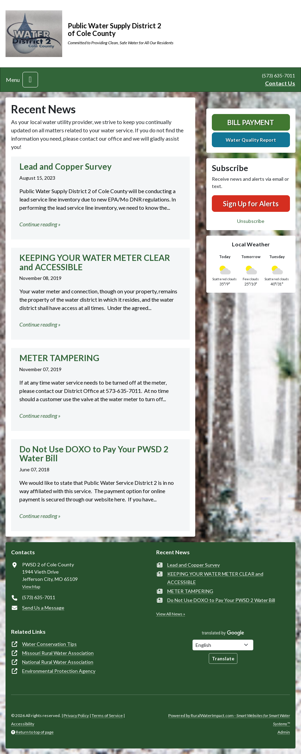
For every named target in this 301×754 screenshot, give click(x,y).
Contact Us (280, 83)
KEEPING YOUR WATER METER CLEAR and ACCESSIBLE (215, 578)
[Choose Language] (222, 645)
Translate (223, 658)
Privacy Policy (76, 715)
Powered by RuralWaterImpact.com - (229, 719)
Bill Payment (250, 122)
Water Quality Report (251, 140)
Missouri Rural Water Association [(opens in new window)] (58, 653)
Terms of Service (107, 715)
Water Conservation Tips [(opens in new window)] (49, 644)
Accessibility (22, 723)
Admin (284, 732)
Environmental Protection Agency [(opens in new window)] (58, 671)
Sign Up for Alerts (251, 203)
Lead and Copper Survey (193, 565)
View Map (31, 586)
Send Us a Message (43, 608)
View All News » (170, 613)
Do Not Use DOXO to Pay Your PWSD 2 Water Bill (221, 600)
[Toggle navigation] (30, 79)
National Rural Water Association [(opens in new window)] (57, 662)
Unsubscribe (250, 221)
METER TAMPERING (190, 591)
